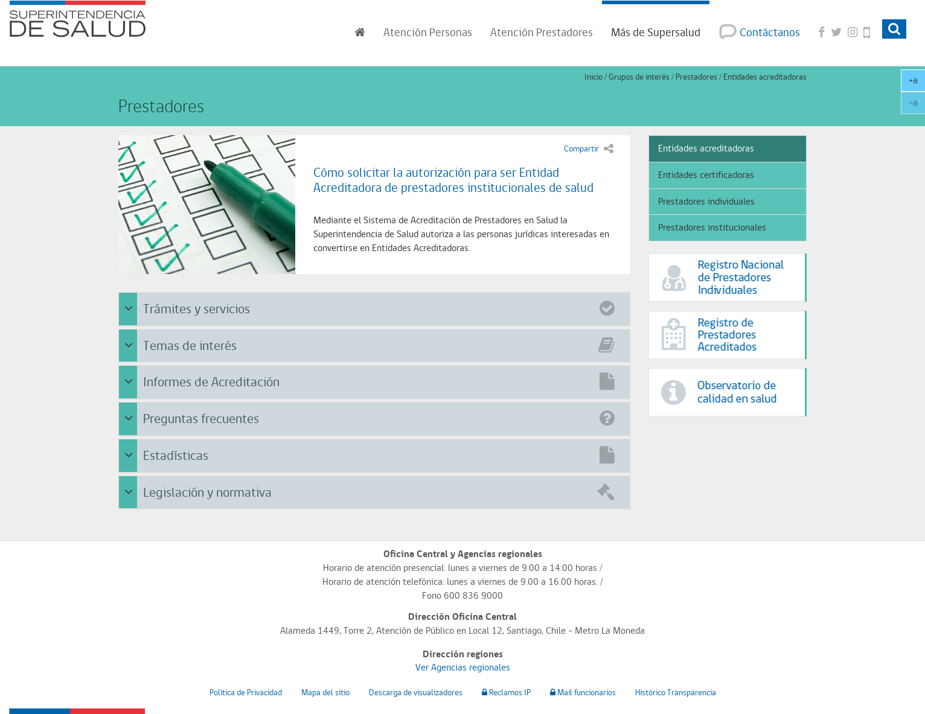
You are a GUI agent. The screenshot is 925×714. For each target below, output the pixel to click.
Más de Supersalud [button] (655, 32)
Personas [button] (427, 32)
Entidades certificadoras (706, 174)
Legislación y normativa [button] (376, 491)
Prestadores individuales (706, 201)
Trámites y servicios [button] (376, 307)
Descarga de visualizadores (416, 692)
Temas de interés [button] (376, 344)
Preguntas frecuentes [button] (376, 417)
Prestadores (696, 76)
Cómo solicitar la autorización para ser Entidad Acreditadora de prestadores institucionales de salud (453, 180)
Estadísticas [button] (376, 454)
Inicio (593, 76)
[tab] (374, 309)
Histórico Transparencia (675, 692)
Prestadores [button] (541, 32)
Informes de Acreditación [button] (376, 380)
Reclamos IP (506, 692)
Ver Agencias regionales (462, 667)
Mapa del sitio (325, 692)
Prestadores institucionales (712, 227)
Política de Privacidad (246, 692)
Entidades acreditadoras (765, 76)
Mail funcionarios (583, 692)
